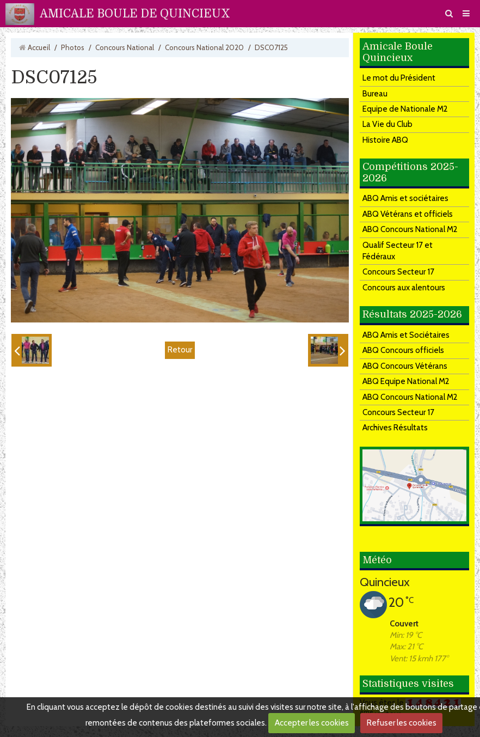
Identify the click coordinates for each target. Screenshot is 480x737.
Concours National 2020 (204, 47)
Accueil (39, 47)
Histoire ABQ (385, 140)
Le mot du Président (398, 78)
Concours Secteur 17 (398, 272)
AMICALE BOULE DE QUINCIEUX (135, 13)
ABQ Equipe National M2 (406, 381)
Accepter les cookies (312, 723)
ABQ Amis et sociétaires (405, 198)
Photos (72, 47)
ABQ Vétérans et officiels (407, 214)
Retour (180, 350)
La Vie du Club (387, 124)
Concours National (124, 47)
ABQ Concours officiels (403, 350)
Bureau (374, 94)
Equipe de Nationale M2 (405, 109)
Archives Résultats (395, 428)
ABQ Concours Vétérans (404, 366)
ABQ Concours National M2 (410, 229)
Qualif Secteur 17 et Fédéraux (397, 250)
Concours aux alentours (403, 288)
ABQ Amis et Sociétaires (406, 335)
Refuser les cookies (401, 723)
